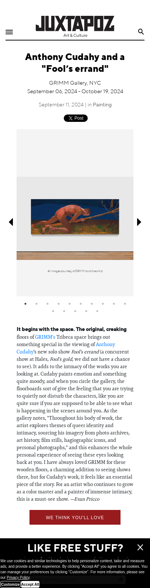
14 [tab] (86, 311)
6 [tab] (80, 303)
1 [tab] (25, 303)
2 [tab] (36, 303)
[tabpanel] (75, 213)
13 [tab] (75, 311)
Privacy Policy (18, 577)
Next (140, 222)
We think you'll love (75, 517)
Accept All (30, 584)
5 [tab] (69, 303)
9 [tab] (114, 303)
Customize (10, 584)
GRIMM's (45, 337)
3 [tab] (47, 303)
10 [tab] (125, 303)
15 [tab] (97, 311)
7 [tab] (91, 303)
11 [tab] (53, 311)
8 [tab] (103, 303)
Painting (102, 105)
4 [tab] (58, 303)
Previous (10, 222)
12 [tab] (64, 311)
